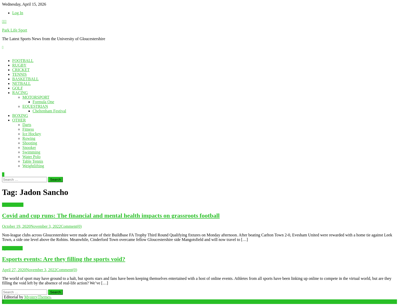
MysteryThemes (37, 297)
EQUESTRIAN (35, 106)
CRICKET (21, 70)
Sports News (12, 248)
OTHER (19, 120)
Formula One (43, 102)
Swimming (31, 152)
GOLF (17, 88)
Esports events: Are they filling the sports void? (63, 259)
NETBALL (21, 83)
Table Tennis (32, 161)
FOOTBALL (23, 60)
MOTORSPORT (35, 97)
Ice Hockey (31, 134)
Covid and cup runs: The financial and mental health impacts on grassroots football (111, 215)
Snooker (29, 147)
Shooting (29, 143)
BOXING (20, 115)
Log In (17, 13)
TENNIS (19, 74)
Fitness (28, 129)
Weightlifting (33, 166)
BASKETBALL (25, 79)
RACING (20, 92)
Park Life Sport (14, 30)
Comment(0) (71, 226)
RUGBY (19, 65)
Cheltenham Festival (49, 111)
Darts (26, 125)
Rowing (28, 138)
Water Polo (31, 157)
